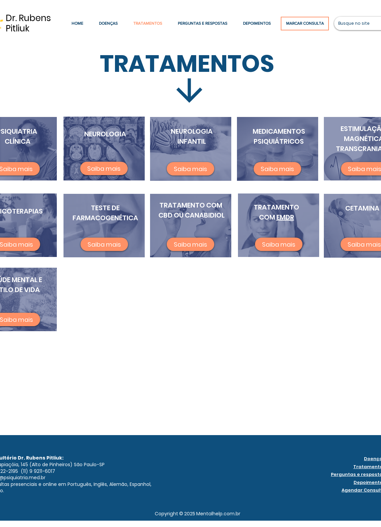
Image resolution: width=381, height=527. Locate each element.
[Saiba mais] (104, 168)
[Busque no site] (354, 23)
